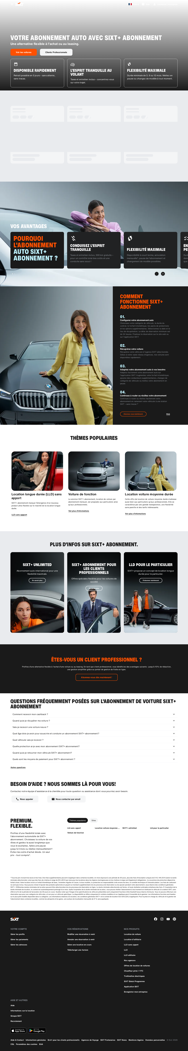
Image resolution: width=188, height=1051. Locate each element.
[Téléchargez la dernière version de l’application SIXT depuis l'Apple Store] (18, 1030)
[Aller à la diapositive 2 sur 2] (15, 274)
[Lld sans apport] (74, 827)
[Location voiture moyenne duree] (107, 827)
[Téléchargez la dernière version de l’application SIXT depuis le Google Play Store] (37, 1030)
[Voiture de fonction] (75, 832)
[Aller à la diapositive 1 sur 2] (12, 274)
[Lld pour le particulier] (159, 827)
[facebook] (155, 919)
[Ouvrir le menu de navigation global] (12, 4)
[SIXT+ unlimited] (129, 827)
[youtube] (168, 919)
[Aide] (145, 4)
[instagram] (162, 919)
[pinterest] (174, 919)
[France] (133, 4)
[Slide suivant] (163, 274)
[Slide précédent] (157, 274)
